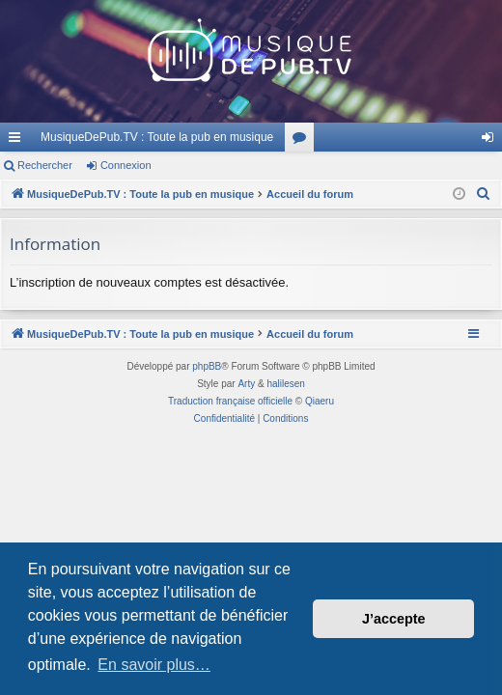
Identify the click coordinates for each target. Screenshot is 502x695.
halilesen (285, 383)
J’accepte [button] (394, 618)
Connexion (126, 165)
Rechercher (44, 165)
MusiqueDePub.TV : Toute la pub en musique (157, 137)
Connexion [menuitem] (492, 141)
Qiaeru (319, 401)
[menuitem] (483, 194)
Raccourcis (18, 141)
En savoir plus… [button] (154, 664)
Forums (303, 141)
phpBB (206, 366)
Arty (246, 383)
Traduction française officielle (230, 401)
